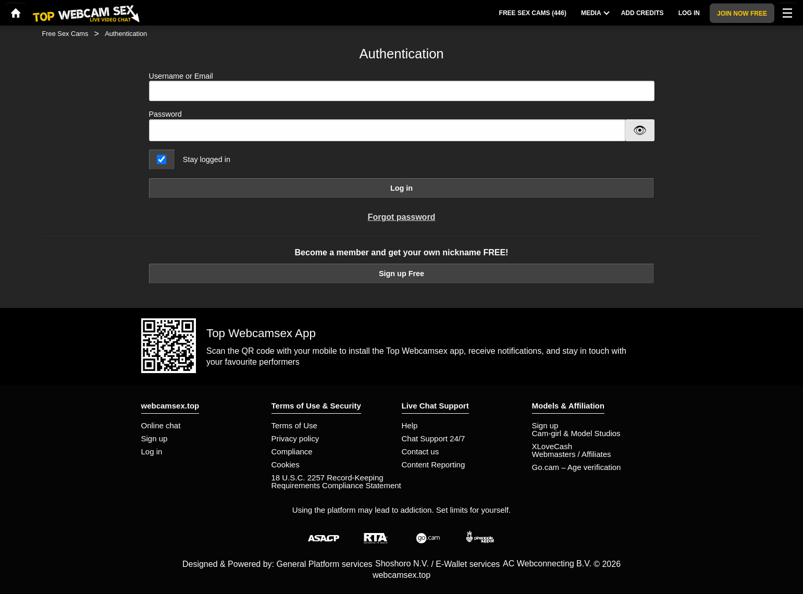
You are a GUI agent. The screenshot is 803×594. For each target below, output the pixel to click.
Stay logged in (206, 159)
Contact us (420, 451)
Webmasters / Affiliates (571, 454)
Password (165, 114)
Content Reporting (433, 464)
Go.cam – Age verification (576, 467)
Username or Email (401, 87)
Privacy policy (295, 438)
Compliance (292, 451)
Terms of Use (294, 425)
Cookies (285, 464)
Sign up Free (401, 273)
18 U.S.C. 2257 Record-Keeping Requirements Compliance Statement (336, 481)
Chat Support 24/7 (433, 438)
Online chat (161, 425)
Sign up (154, 438)
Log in (401, 188)
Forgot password (402, 217)
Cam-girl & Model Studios (576, 433)
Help (410, 425)
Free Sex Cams (65, 34)
